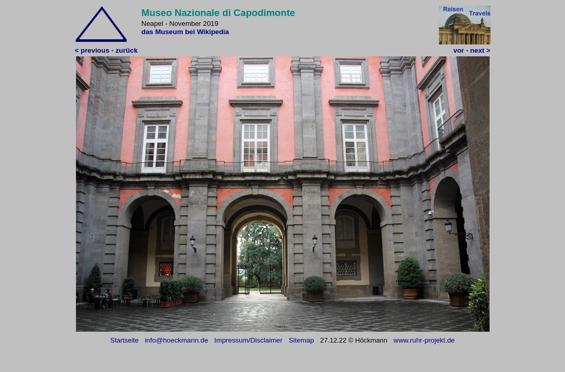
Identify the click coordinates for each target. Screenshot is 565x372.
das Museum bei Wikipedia (186, 32)
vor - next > (471, 50)
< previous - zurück (106, 50)
